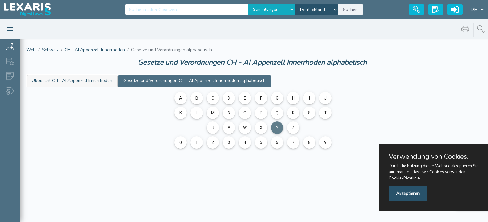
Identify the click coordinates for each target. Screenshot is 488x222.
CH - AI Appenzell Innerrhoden (95, 50)
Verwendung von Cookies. (428, 157)
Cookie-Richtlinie (404, 178)
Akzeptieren (408, 193)
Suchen (350, 10)
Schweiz (50, 50)
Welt (31, 50)
